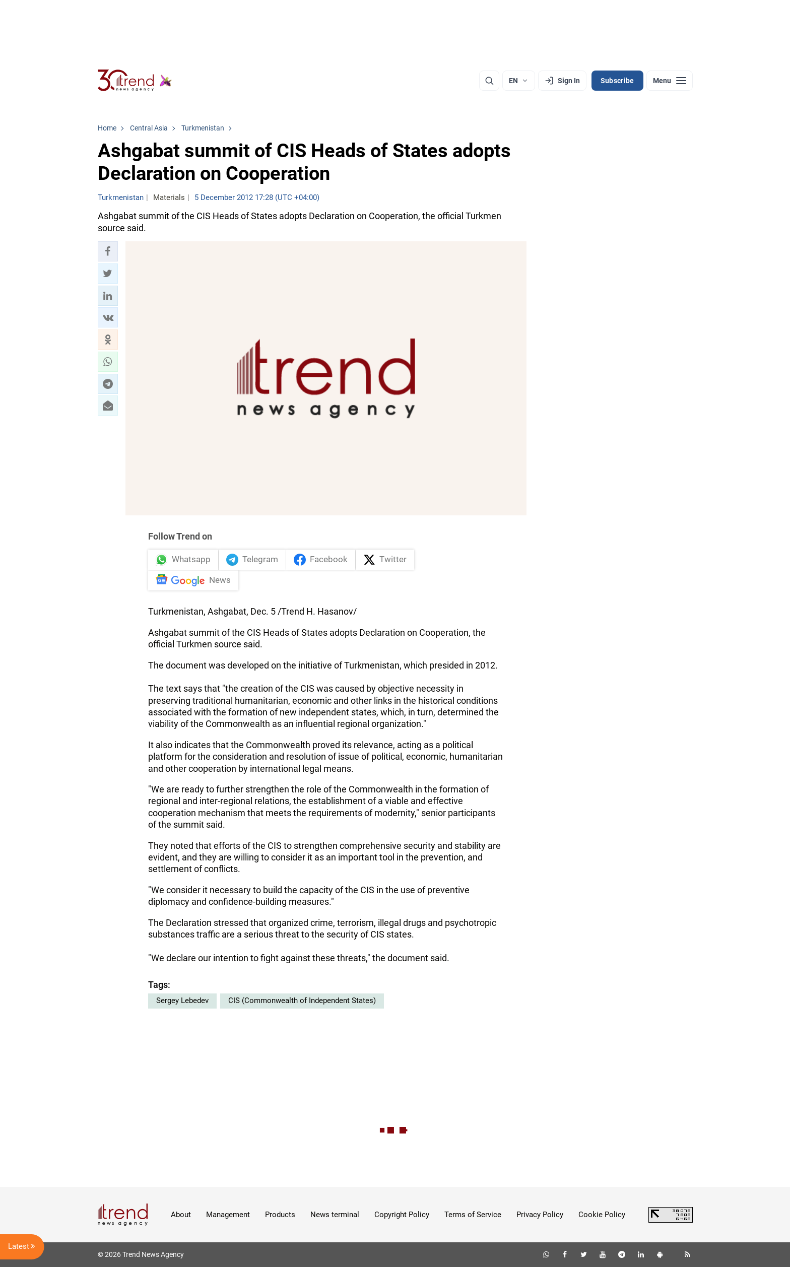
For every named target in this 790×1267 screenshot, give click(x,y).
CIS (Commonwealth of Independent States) (302, 1000)
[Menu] (669, 81)
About (181, 1214)
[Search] (489, 81)
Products (280, 1214)
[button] (108, 251)
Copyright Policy (401, 1214)
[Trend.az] (135, 81)
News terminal (334, 1214)
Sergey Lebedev (182, 1000)
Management (228, 1214)
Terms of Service (472, 1214)
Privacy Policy (539, 1214)
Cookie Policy (601, 1214)
